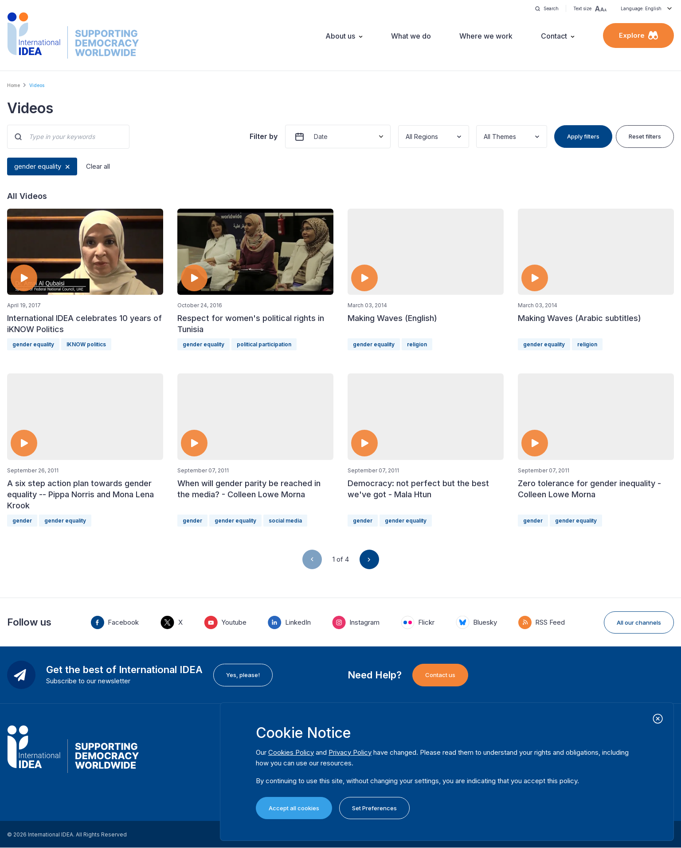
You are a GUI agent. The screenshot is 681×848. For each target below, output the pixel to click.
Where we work (486, 36)
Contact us (440, 674)
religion (417, 344)
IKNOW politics (86, 344)
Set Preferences (374, 808)
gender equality (37, 166)
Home (13, 85)
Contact (554, 36)
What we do (411, 36)
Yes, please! (243, 674)
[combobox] (406, 136)
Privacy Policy (350, 752)
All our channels (639, 622)
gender (22, 520)
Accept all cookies (294, 808)
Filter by (264, 136)
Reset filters (645, 136)
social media (285, 520)
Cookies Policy (291, 752)
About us (340, 36)
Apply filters (583, 136)
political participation (264, 344)
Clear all (98, 166)
